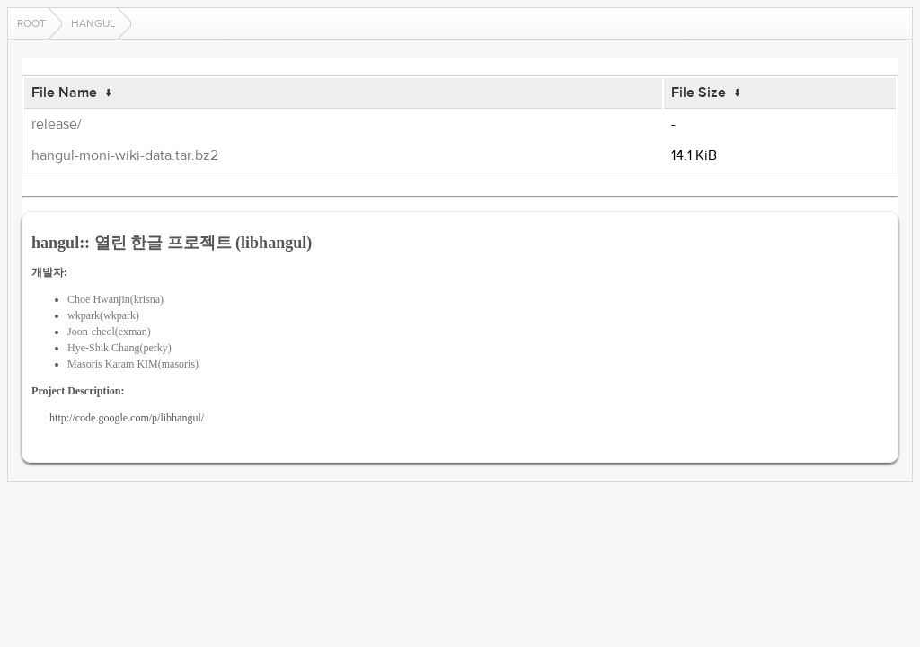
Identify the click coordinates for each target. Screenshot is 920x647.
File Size (698, 93)
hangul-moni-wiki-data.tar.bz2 (124, 155)
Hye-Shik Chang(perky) (119, 347)
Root (31, 23)
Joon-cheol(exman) (109, 331)
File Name (64, 93)
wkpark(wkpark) (103, 315)
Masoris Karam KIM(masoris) (133, 364)
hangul (93, 23)
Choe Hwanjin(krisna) (115, 299)
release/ (56, 124)
